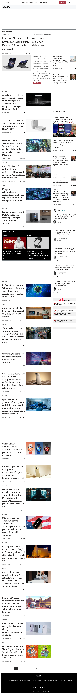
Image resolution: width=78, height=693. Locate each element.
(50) (23, 510)
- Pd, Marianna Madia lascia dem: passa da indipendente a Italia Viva (63, 321)
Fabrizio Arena (6, 300)
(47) (56, 260)
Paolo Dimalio (6, 158)
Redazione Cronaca (58, 86)
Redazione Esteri (58, 170)
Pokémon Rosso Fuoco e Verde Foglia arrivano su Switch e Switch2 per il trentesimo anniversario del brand (13, 652)
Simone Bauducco (58, 150)
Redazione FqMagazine (8, 181)
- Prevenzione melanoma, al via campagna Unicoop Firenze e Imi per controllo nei (63, 324)
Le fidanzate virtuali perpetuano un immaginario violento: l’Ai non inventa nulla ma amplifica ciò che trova (65, 250)
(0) (30, 53)
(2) (24, 345)
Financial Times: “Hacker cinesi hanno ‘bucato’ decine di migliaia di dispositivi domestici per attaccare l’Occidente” (12, 147)
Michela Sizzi (6, 365)
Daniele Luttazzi (61, 272)
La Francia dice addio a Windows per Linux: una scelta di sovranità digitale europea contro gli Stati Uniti (13, 291)
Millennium (31, 2)
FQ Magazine (36, 2)
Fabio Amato (30, 258)
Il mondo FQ (46, 2)
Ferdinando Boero (62, 238)
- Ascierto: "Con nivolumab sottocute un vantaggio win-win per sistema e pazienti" (64, 318)
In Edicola (23, 2)
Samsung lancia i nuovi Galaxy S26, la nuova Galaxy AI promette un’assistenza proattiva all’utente (12, 629)
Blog (27, 2)
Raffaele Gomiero (7, 481)
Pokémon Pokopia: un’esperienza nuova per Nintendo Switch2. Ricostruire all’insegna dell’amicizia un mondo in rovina (13, 604)
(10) (56, 242)
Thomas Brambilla (7, 589)
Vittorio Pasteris (61, 288)
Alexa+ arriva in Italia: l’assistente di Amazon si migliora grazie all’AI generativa (13, 312)
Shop (41, 2)
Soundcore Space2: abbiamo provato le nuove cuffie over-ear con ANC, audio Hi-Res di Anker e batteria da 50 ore (60, 61)
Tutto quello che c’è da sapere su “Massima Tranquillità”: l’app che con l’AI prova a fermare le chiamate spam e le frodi (13, 335)
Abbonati (62, 2)
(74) (23, 300)
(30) (23, 158)
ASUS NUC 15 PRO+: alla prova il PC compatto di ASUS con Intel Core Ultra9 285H (13, 125)
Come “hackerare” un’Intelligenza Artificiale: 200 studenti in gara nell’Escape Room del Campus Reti (13, 172)
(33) (56, 276)
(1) (24, 258)
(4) (24, 538)
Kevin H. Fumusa (6, 53)
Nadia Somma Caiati (62, 256)
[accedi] (71, 2)
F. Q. (4, 258)
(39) (23, 564)
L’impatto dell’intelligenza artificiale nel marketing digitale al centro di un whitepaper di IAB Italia (13, 195)
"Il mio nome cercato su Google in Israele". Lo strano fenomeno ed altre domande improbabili (65, 267)
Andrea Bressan (6, 112)
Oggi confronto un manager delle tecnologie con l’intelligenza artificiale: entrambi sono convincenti (65, 233)
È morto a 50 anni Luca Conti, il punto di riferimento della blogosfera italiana (65, 283)
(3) (24, 417)
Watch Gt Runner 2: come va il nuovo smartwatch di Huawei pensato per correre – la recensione (12, 449)
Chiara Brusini (57, 185)
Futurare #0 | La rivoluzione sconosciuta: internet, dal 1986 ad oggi (13, 253)
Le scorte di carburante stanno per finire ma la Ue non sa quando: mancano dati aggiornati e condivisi (60, 179)
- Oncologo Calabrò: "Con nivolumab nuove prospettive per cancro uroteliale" (63, 314)
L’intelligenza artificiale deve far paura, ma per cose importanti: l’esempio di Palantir (65, 216)
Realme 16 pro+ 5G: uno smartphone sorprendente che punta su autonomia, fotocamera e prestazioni (13, 472)
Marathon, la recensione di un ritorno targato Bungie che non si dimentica (13, 358)
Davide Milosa (57, 204)
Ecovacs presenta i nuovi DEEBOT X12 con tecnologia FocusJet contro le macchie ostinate (13, 217)
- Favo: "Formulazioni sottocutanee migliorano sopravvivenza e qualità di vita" (63, 311)
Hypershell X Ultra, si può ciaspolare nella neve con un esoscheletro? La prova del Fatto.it (37, 253)
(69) (74, 185)
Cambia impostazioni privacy (34, 680)
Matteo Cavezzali (61, 221)
